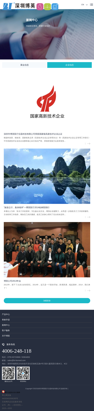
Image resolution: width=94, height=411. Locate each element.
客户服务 (6, 330)
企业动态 (69, 65)
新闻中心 (6, 325)
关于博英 (6, 336)
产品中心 (6, 314)
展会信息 (24, 65)
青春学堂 (6, 320)
